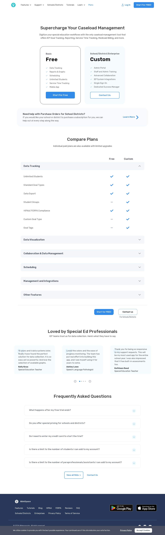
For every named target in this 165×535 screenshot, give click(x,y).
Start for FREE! (143, 5)
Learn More (131, 117)
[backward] (75, 381)
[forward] (90, 381)
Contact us (128, 312)
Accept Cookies (143, 530)
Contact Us (105, 95)
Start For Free (60, 95)
